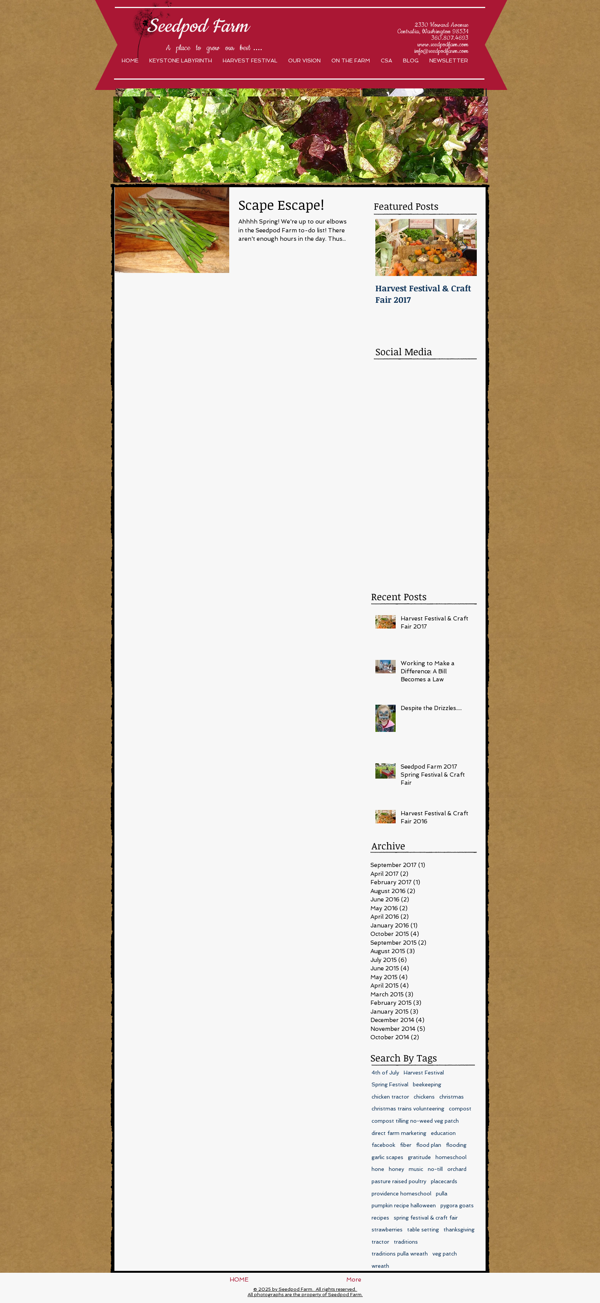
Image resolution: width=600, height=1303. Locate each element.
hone (378, 1169)
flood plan (428, 1145)
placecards (444, 1181)
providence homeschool (401, 1193)
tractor (380, 1242)
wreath (380, 1266)
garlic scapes (387, 1157)
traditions (406, 1242)
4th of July (385, 1073)
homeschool (450, 1157)
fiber (405, 1145)
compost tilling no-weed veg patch (415, 1121)
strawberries (387, 1229)
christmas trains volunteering (408, 1108)
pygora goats (457, 1205)
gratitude (419, 1157)
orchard (456, 1169)
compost (460, 1108)
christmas (451, 1097)
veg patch (444, 1254)
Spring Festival (390, 1084)
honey (396, 1169)
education (443, 1133)
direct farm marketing (399, 1133)
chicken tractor (390, 1097)
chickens (424, 1097)
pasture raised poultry (399, 1181)
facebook (383, 1145)
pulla (441, 1193)
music (416, 1169)
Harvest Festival (424, 1073)
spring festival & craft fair (426, 1218)
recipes (380, 1218)
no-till (435, 1169)
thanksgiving (458, 1229)
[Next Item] (464, 247)
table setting (423, 1229)
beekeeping (427, 1084)
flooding (456, 1145)
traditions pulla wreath (400, 1254)
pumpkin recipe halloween (404, 1205)
